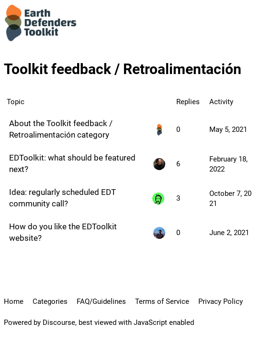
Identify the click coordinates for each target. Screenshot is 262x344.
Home (13, 301)
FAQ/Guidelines (101, 301)
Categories (50, 301)
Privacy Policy (220, 301)
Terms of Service (162, 301)
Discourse (59, 322)
